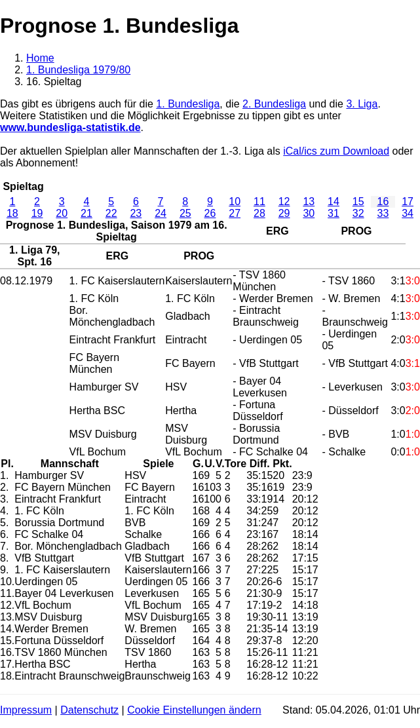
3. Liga (361, 103)
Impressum (26, 710)
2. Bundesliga (274, 103)
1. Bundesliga (188, 103)
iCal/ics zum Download (336, 151)
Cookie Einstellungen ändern (194, 710)
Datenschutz (89, 710)
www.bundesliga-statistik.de (70, 127)
